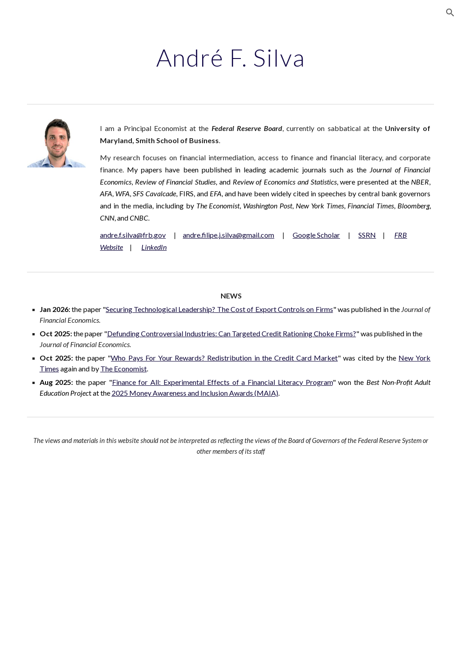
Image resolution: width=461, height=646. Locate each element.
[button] (450, 12)
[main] (230, 56)
